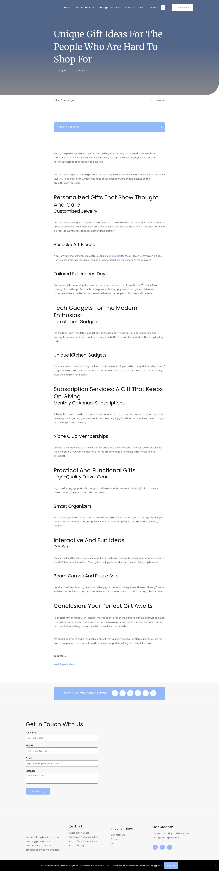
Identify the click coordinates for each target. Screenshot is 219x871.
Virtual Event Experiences (83, 841)
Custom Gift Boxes (85, 7)
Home (67, 7)
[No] (215, 865)
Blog (142, 7)
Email (29, 758)
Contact (153, 7)
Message (30, 771)
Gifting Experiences (110, 7)
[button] (161, 127)
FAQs (114, 843)
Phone (29, 745)
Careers (115, 839)
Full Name (31, 732)
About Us (130, 7)
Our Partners (118, 835)
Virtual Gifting (76, 845)
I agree (171, 865)
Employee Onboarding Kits (83, 837)
